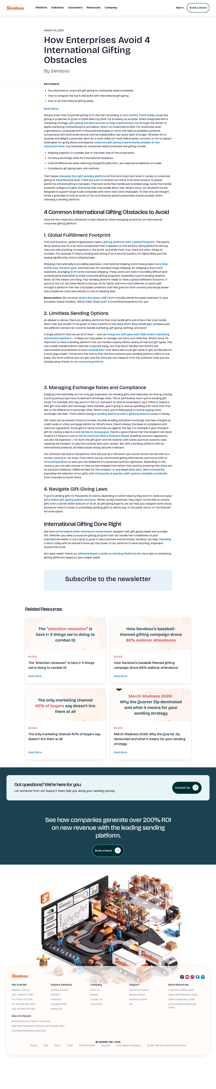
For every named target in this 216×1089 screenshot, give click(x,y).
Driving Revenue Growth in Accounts (31, 1021)
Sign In (180, 7)
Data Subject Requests (128, 1045)
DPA (46, 1045)
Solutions (56, 999)
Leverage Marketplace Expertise (29, 1030)
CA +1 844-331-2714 (22, 999)
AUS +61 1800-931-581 (23, 1008)
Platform (55, 994)
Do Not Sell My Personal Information (166, 1045)
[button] (41, 8)
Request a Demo (20, 990)
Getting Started (59, 990)
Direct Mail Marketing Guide (183, 994)
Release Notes (137, 994)
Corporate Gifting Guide (181, 990)
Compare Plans (59, 1004)
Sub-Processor (87, 1045)
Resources (56, 1008)
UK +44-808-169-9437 (24, 1004)
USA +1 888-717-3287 (23, 994)
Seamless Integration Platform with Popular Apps (38, 1026)
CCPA (70, 1045)
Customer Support (139, 990)
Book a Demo (198, 7)
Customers (96, 1004)
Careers (94, 994)
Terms (57, 1045)
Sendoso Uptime (138, 999)
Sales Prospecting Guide (181, 999)
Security (105, 1045)
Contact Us (96, 999)
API (131, 1004)
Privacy (34, 1045)
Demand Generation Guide (26, 1035)
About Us (95, 990)
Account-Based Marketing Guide (182, 1006)
